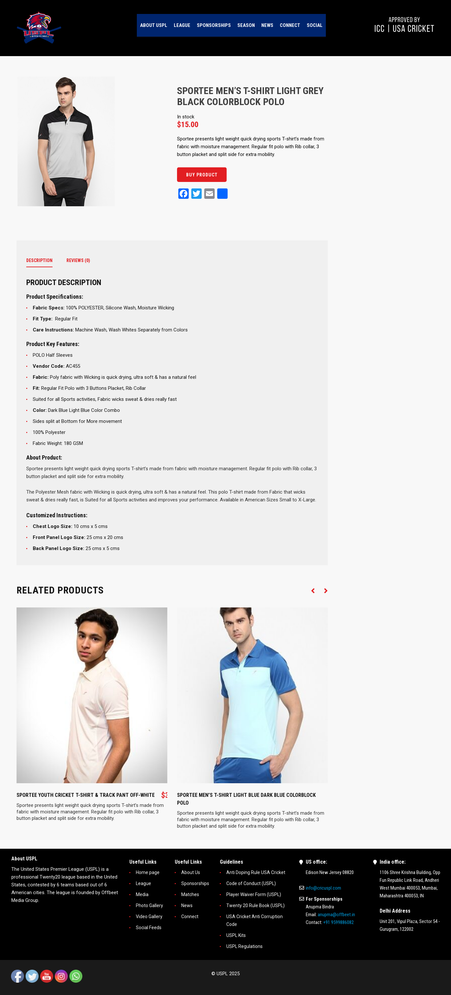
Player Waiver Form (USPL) (253, 894)
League (143, 883)
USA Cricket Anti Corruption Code (254, 920)
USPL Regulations (244, 946)
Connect (189, 916)
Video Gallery (149, 916)
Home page (148, 872)
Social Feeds (148, 927)
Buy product (202, 174)
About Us (190, 872)
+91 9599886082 (338, 922)
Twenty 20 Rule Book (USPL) (255, 905)
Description (39, 260)
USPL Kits (236, 935)
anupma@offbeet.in (336, 914)
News (187, 905)
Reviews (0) (78, 260)
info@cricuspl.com (323, 888)
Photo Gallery (149, 905)
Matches (190, 894)
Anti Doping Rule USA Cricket (255, 872)
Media (142, 894)
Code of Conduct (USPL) (251, 883)
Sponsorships (195, 883)
